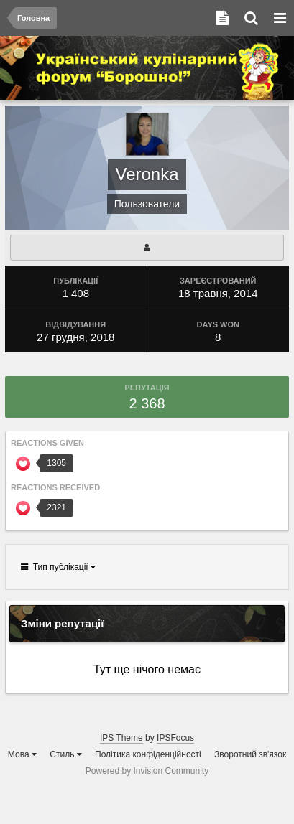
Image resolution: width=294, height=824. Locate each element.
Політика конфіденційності (148, 754)
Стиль (65, 754)
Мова (22, 754)
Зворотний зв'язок (250, 754)
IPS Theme (121, 738)
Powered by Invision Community (147, 771)
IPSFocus (175, 738)
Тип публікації (58, 567)
